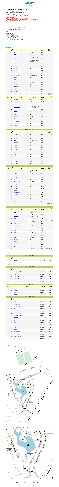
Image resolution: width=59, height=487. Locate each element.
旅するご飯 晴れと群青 (17, 278)
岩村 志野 (15, 161)
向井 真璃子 (16, 84)
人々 (14, 313)
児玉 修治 (15, 163)
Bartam (15, 228)
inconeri (15, 310)
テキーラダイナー (17, 281)
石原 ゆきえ (16, 142)
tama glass (15, 223)
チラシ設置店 (29, 482)
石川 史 (15, 152)
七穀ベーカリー (16, 338)
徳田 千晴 (15, 111)
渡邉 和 (15, 118)
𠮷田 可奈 (15, 194)
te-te (14, 73)
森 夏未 (15, 109)
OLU (14, 308)
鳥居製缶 (15, 260)
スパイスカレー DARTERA (18, 276)
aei (14, 196)
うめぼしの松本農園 (17, 334)
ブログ (24, 482)
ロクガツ (15, 244)
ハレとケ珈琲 (16, 317)
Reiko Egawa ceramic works (18, 159)
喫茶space (15, 292)
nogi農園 (15, 327)
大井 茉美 (15, 145)
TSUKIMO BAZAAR (17, 331)
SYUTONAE (16, 242)
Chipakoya (15, 301)
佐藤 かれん (16, 86)
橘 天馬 (15, 123)
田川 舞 (15, 179)
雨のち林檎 (15, 294)
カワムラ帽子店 (16, 75)
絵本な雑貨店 (16, 237)
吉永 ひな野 (16, 149)
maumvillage (16, 103)
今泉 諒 (15, 79)
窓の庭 (15, 230)
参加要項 (21, 482)
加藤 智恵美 (16, 239)
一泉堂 (15, 58)
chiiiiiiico (15, 188)
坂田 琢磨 (15, 125)
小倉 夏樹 (15, 68)
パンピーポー (16, 322)
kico (14, 235)
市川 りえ (15, 82)
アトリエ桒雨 (16, 216)
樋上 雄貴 (15, 77)
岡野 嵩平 (15, 80)
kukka (15, 248)
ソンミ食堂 (15, 311)
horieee (15, 232)
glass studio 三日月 (16, 121)
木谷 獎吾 (15, 177)
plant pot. (15, 218)
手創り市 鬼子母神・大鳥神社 (37, 482)
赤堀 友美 (15, 190)
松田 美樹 (15, 116)
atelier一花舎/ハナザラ (17, 192)
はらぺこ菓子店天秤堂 (17, 336)
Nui (14, 221)
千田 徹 (15, 54)
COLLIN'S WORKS (17, 107)
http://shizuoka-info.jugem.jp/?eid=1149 (11, 28)
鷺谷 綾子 (15, 91)
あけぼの (15, 52)
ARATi (15, 140)
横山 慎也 (15, 70)
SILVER (15, 89)
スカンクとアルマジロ (17, 66)
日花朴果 (15, 173)
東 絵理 (15, 201)
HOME (17, 482)
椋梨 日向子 (16, 138)
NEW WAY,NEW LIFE (17, 181)
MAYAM (15, 241)
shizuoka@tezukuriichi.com (16, 39)
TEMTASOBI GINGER (17, 315)
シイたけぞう (16, 290)
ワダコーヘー (16, 101)
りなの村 (15, 214)
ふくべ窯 (15, 154)
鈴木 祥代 (15, 158)
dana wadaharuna (16, 225)
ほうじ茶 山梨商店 (17, 304)
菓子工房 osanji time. (17, 306)
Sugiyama (15, 63)
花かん (15, 204)
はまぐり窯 (15, 134)
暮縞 (14, 198)
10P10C (15, 246)
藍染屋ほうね (16, 99)
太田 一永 (15, 147)
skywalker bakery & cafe (17, 288)
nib (14, 320)
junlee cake (15, 329)
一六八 (15, 324)
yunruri (15, 212)
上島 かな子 (16, 186)
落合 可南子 (16, 184)
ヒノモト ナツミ (16, 114)
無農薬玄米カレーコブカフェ (18, 274)
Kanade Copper (16, 93)
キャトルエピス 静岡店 (17, 271)
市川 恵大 (15, 156)
